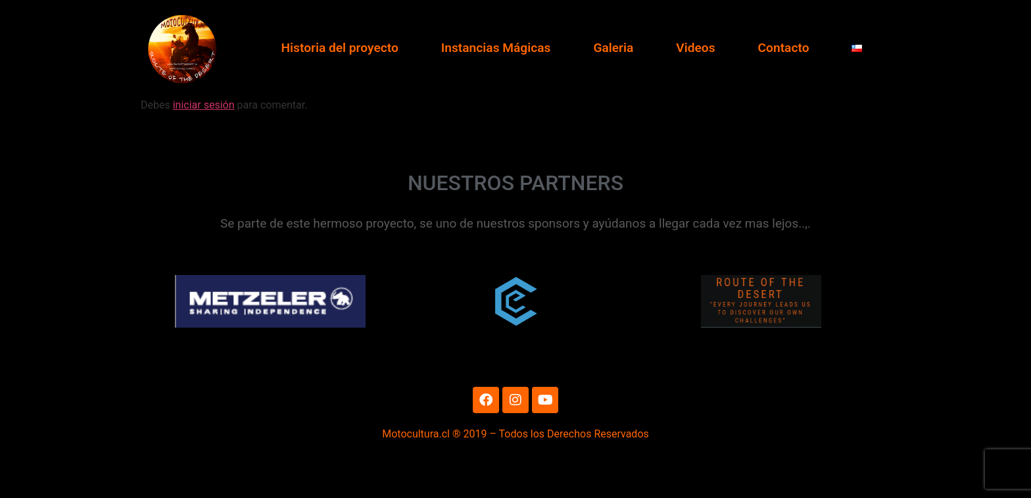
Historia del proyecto (339, 47)
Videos (695, 47)
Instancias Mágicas (496, 47)
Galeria (613, 47)
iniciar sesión (204, 145)
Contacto (783, 47)
